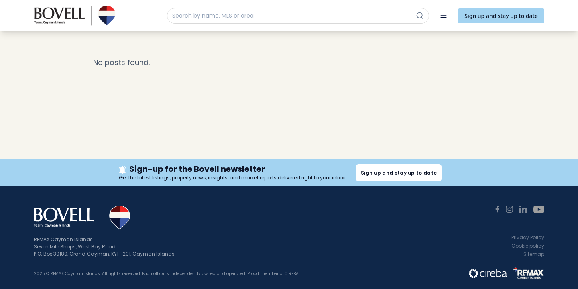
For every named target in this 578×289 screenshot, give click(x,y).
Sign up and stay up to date (501, 16)
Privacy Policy (527, 237)
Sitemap (533, 254)
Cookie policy (527, 245)
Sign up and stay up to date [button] (399, 172)
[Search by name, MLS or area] (290, 16)
